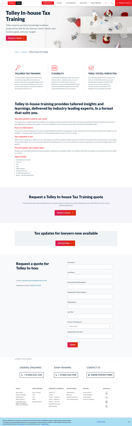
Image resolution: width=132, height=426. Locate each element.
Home (17, 52)
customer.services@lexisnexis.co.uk (34, 327)
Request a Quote (16, 38)
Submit (72, 391)
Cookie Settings (101, 422)
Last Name (70, 318)
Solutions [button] (83, 3)
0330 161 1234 (35, 331)
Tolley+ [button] (59, 3)
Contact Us (47, 3)
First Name (71, 308)
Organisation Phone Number (76, 338)
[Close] (129, 423)
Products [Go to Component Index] (24, 52)
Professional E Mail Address (76, 328)
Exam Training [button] (96, 3)
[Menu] (3, 3)
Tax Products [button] (71, 3)
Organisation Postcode (74, 378)
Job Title (70, 358)
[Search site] (106, 3)
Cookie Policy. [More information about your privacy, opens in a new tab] (45, 425)
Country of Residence (74, 368)
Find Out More (65, 243)
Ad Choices (21, 425)
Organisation (71, 348)
